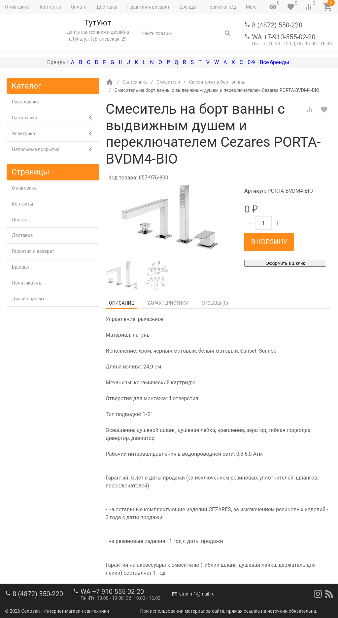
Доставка (106, 7)
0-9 (251, 62)
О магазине (17, 7)
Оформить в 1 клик (285, 263)
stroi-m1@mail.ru (197, 594)
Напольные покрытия (55, 149)
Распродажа (25, 101)
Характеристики (167, 303)
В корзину (269, 242)
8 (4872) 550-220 (277, 25)
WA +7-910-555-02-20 (283, 37)
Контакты (50, 7)
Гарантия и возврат (148, 7)
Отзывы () (215, 303)
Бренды (188, 7)
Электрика (55, 133)
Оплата (79, 7)
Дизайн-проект (28, 298)
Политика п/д (221, 7)
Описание (121, 303)
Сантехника (55, 118)
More (251, 7)
